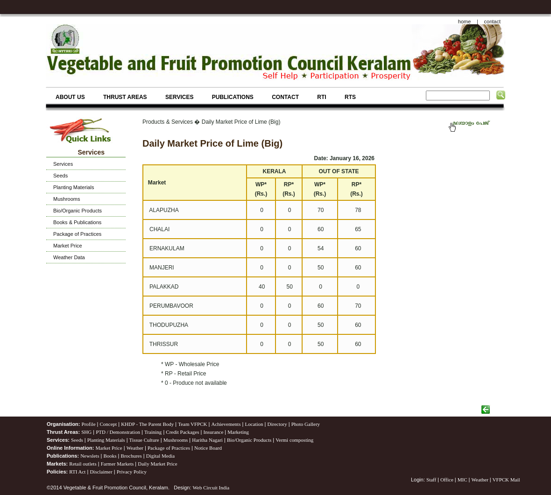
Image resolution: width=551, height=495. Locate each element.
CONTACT (285, 97)
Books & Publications (77, 222)
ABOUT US (70, 97)
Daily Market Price (157, 464)
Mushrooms (66, 199)
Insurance (214, 432)
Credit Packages (182, 432)
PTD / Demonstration (118, 432)
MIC (462, 479)
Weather (135, 448)
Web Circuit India (211, 487)
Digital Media (160, 456)
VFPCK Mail (506, 479)
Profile (89, 424)
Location (254, 424)
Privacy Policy (132, 471)
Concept (108, 424)
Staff (432, 479)
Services (63, 164)
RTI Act (77, 471)
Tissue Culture (144, 440)
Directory (277, 424)
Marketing (238, 432)
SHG (86, 432)
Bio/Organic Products (77, 210)
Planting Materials (73, 187)
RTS (350, 97)
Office (446, 479)
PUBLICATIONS (233, 97)
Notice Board (208, 448)
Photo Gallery (305, 424)
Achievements (225, 424)
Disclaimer (101, 471)
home (464, 21)
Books (109, 456)
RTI (321, 97)
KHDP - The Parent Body (147, 424)
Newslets (89, 456)
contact (492, 21)
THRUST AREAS (125, 97)
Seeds (60, 175)
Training (153, 432)
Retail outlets (82, 464)
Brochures (131, 456)
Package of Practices (77, 234)
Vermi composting (294, 440)
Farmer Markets (117, 464)
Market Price (67, 245)
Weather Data (69, 257)
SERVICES (179, 97)
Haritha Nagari (207, 440)
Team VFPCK (192, 424)
